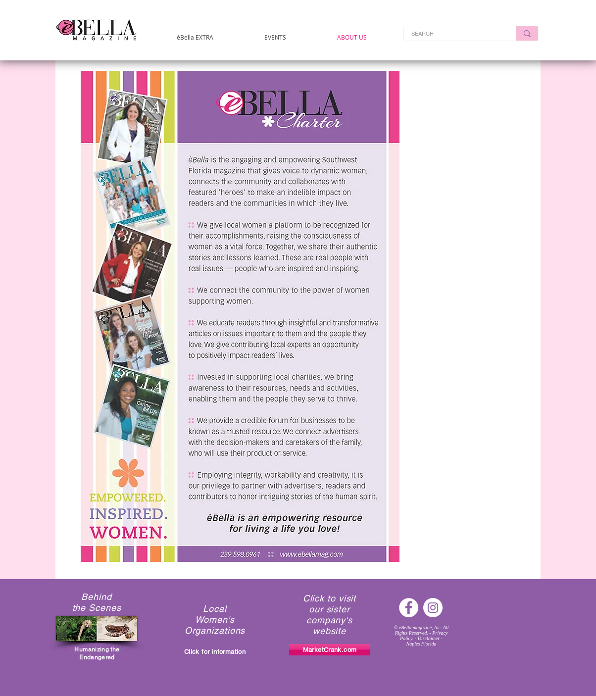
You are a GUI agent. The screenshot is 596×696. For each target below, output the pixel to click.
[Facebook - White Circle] (408, 607)
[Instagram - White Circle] (433, 607)
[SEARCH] (453, 34)
